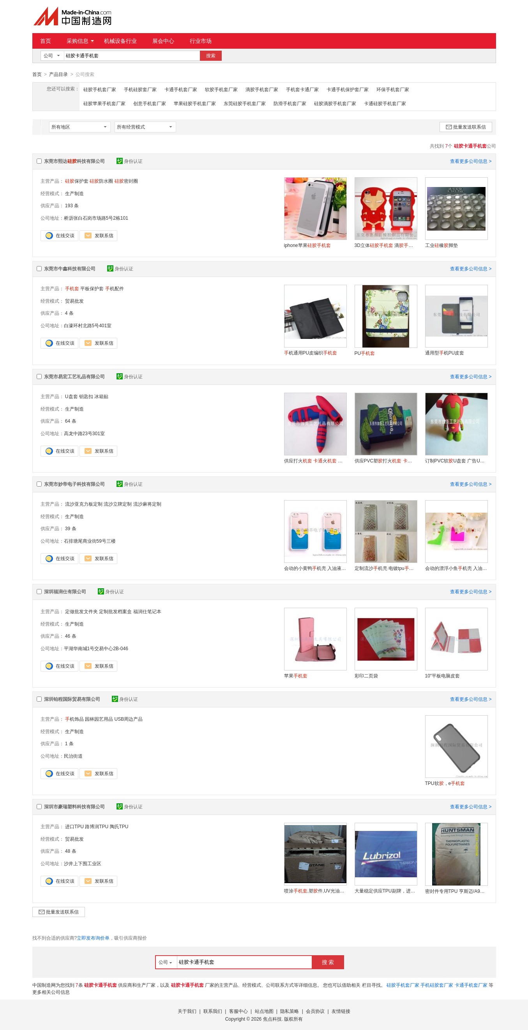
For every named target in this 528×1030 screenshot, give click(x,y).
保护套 (76, 180)
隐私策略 (289, 1011)
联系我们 (212, 1011)
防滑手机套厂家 (290, 103)
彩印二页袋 (366, 675)
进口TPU (74, 826)
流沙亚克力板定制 (83, 503)
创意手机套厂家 (149, 103)
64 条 (70, 420)
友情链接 (341, 1011)
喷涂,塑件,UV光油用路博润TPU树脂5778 (315, 890)
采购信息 (80, 41)
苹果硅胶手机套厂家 (195, 103)
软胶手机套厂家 (221, 89)
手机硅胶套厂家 (140, 89)
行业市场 (201, 41)
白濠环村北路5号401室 (88, 325)
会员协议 (315, 1011)
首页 (45, 41)
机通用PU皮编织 (310, 352)
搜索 (210, 55)
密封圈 (126, 180)
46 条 (70, 635)
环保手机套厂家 (392, 89)
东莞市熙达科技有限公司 (74, 161)
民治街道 (73, 755)
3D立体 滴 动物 (386, 245)
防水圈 (101, 180)
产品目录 (58, 74)
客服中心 (238, 1011)
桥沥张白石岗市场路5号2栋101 (96, 217)
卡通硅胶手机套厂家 (385, 103)
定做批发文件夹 (81, 611)
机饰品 (74, 718)
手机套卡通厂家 (302, 89)
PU (365, 353)
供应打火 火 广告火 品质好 (315, 460)
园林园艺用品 (99, 718)
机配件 (114, 288)
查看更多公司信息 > (470, 161)
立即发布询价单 (93, 937)
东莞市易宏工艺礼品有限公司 (74, 376)
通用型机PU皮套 (444, 352)
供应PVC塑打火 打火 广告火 (386, 460)
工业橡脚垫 (441, 245)
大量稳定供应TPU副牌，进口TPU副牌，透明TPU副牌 (386, 890)
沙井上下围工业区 (82, 863)
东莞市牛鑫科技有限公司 (69, 268)
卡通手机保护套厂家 (348, 89)
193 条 (72, 205)
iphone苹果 (307, 245)
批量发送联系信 (466, 126)
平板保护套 (92, 288)
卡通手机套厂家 (180, 89)
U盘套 (71, 396)
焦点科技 (272, 1018)
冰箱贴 (101, 396)
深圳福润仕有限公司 (65, 591)
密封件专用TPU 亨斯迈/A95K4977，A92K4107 (456, 891)
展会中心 (163, 41)
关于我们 (187, 1011)
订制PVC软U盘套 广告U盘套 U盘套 (456, 460)
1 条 (69, 743)
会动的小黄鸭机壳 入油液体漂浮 (315, 568)
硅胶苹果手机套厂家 (104, 103)
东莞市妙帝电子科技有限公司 (74, 484)
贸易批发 (74, 300)
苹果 (295, 675)
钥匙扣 (86, 396)
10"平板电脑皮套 (442, 675)
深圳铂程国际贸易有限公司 (72, 699)
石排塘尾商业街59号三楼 (90, 540)
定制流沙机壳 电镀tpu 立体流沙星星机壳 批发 (386, 568)
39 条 (70, 528)
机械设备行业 (120, 41)
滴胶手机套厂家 (261, 89)
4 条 (69, 313)
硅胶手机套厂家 (99, 89)
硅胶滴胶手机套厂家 (335, 103)
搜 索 (328, 962)
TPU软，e (445, 783)
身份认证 (130, 161)
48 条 (70, 851)
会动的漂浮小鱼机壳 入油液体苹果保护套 (456, 568)
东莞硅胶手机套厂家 (245, 103)
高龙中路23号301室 (84, 433)
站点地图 (264, 1011)
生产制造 (74, 193)
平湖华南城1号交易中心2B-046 (96, 648)
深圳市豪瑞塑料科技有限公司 (74, 806)
